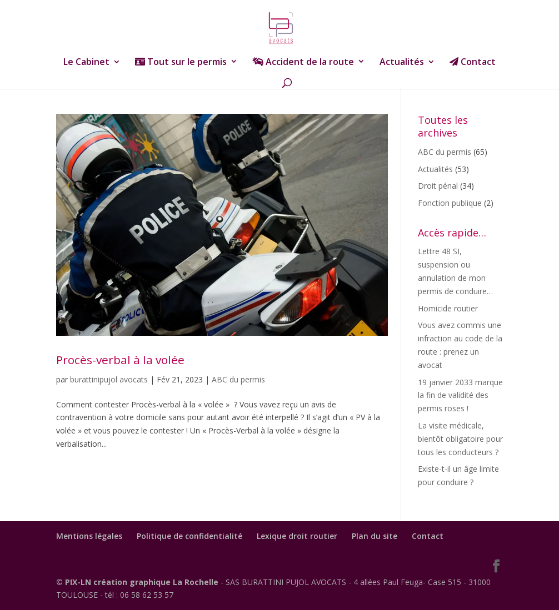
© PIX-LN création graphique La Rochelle (138, 582)
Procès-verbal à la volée (120, 359)
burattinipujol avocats (109, 379)
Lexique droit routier (297, 536)
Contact (473, 62)
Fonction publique (450, 203)
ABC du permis (238, 379)
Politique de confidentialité (189, 536)
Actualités (402, 63)
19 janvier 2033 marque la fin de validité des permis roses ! (460, 395)
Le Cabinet (86, 63)
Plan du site (374, 536)
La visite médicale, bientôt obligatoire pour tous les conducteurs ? (460, 438)
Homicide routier (448, 308)
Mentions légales (89, 536)
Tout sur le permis (181, 62)
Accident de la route (303, 62)
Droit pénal (438, 185)
